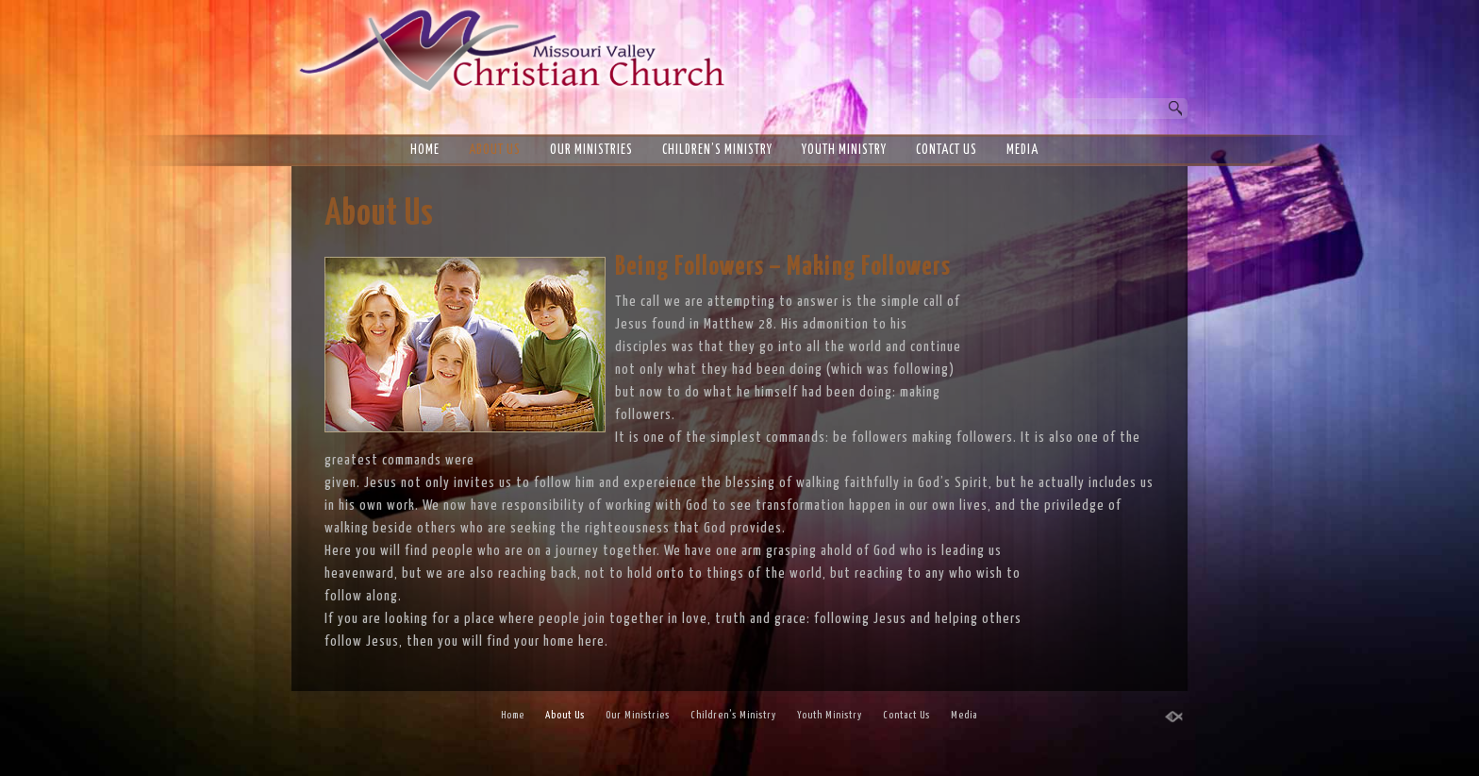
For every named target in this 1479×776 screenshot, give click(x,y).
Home (425, 150)
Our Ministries (591, 150)
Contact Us (946, 150)
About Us (495, 150)
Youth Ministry (844, 150)
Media (1022, 150)
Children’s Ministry (717, 150)
